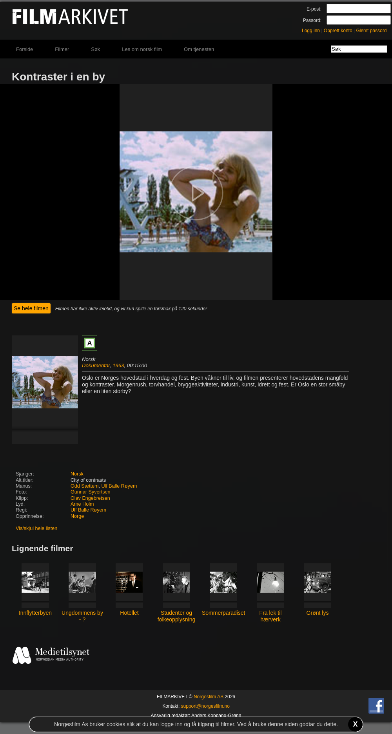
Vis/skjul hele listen (36, 528)
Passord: (312, 20)
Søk (95, 49)
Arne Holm (82, 504)
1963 (118, 365)
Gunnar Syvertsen (91, 492)
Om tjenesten (199, 49)
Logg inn (311, 30)
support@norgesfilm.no (205, 706)
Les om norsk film (142, 49)
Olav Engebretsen (90, 498)
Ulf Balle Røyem (119, 486)
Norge (77, 516)
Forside (24, 49)
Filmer (62, 49)
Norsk (77, 474)
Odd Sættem (84, 486)
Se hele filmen (31, 308)
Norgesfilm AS (208, 696)
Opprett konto (338, 30)
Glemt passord (371, 30)
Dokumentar (96, 365)
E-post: (314, 9)
